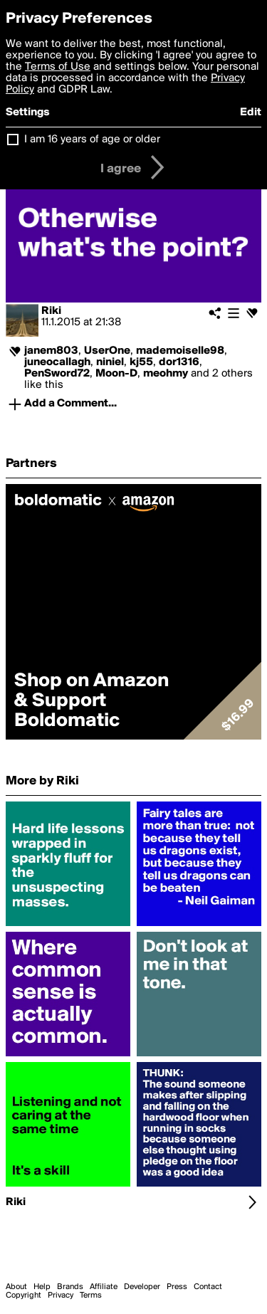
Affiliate (103, 1287)
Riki (51, 311)
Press (177, 1287)
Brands (70, 1287)
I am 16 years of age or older (92, 139)
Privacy (60, 1295)
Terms (91, 1295)
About (16, 1287)
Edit (250, 112)
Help (42, 1287)
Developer (142, 1287)
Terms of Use (57, 67)
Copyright (23, 1295)
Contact (208, 1287)
